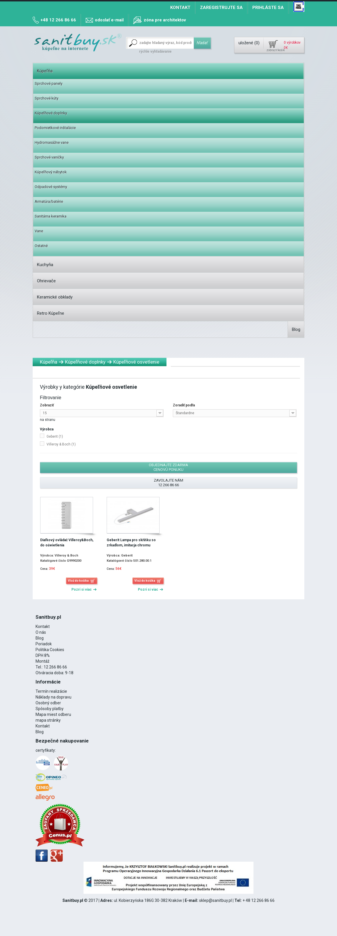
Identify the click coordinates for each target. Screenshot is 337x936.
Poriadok (44, 644)
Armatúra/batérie (49, 201)
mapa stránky (48, 720)
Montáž (42, 661)
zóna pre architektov (165, 20)
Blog (296, 329)
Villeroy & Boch (61, 444)
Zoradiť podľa (184, 405)
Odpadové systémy (51, 187)
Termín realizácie (51, 691)
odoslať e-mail (109, 20)
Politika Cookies (50, 649)
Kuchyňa (45, 264)
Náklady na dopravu (53, 697)
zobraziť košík (275, 50)
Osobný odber (48, 703)
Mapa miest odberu (53, 714)
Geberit (55, 436)
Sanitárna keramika (50, 216)
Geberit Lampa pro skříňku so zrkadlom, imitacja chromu (131, 542)
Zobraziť (47, 405)
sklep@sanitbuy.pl (215, 900)
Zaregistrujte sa (221, 7)
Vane (39, 231)
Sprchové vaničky (49, 157)
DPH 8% (43, 655)
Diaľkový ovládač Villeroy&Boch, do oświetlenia (66, 542)
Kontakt (180, 7)
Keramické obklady (55, 297)
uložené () (249, 42)
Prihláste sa (268, 7)
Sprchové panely (48, 83)
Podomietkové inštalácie (55, 128)
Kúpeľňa (45, 70)
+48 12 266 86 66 (58, 20)
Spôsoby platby (50, 708)
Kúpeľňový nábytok (51, 172)
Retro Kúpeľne (50, 313)
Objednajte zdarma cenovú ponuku (168, 467)
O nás (41, 632)
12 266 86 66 (55, 667)
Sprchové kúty (46, 98)
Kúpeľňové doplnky (51, 113)
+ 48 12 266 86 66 (258, 900)
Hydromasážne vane (51, 142)
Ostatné (41, 246)
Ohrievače (46, 280)
